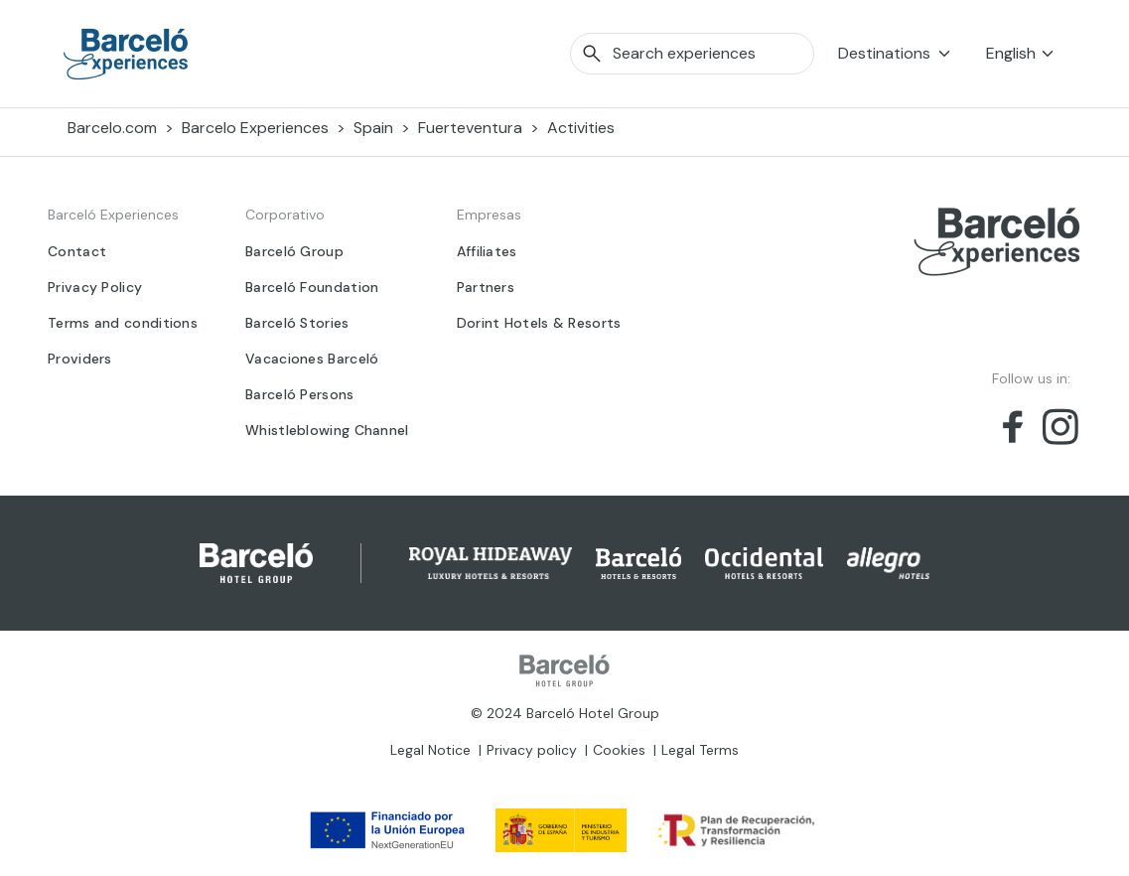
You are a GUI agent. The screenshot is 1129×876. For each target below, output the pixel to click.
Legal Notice (430, 750)
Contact (77, 251)
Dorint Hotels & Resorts (539, 323)
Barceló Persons (299, 394)
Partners (485, 287)
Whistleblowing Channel (327, 430)
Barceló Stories (297, 323)
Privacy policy (532, 750)
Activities (581, 127)
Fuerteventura (470, 127)
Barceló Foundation (311, 287)
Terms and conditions (123, 323)
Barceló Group (294, 251)
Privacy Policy (95, 287)
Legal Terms (700, 750)
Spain (373, 127)
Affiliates (487, 251)
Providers (80, 358)
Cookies (619, 750)
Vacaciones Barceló (311, 358)
